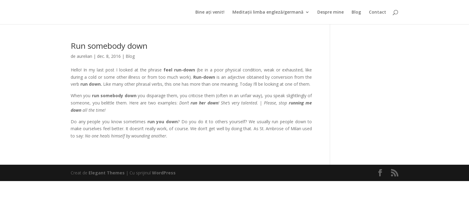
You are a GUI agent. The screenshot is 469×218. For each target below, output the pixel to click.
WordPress (164, 173)
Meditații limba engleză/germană (267, 12)
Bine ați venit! (209, 12)
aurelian (84, 56)
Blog (356, 12)
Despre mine (330, 12)
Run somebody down (109, 45)
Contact (377, 12)
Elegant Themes (107, 173)
